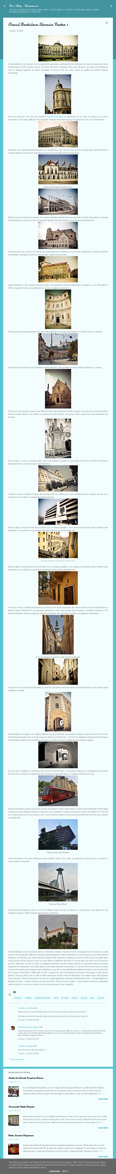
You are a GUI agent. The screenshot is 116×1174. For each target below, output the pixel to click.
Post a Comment (18, 1059)
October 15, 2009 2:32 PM (28, 1053)
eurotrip (84, 998)
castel (55, 998)
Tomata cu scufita (25, 1008)
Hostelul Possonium (55, 117)
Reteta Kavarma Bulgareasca (21, 1135)
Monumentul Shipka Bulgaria (21, 1106)
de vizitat (65, 998)
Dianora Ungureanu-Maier (28, 1027)
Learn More (54, 1171)
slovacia (100, 998)
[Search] (111, 6)
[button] (106, 23)
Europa (75, 998)
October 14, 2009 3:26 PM (28, 1020)
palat (92, 998)
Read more (103, 1099)
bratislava (18, 998)
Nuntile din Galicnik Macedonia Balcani (25, 1078)
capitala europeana (42, 998)
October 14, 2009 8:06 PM (28, 1039)
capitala (28, 998)
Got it (65, 1171)
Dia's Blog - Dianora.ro (23, 6)
